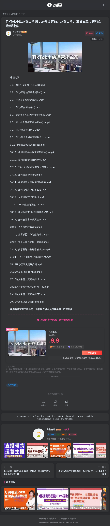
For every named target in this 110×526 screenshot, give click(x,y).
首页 (5, 14)
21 (64, 434)
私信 (99, 33)
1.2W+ (51, 434)
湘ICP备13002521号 (70, 522)
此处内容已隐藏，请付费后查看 (55, 320)
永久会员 (75, 347)
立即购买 (92, 353)
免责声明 (52, 519)
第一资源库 (57, 522)
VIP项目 (14, 14)
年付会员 (57, 347)
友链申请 (42, 519)
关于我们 (73, 519)
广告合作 (63, 519)
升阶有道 (17, 32)
